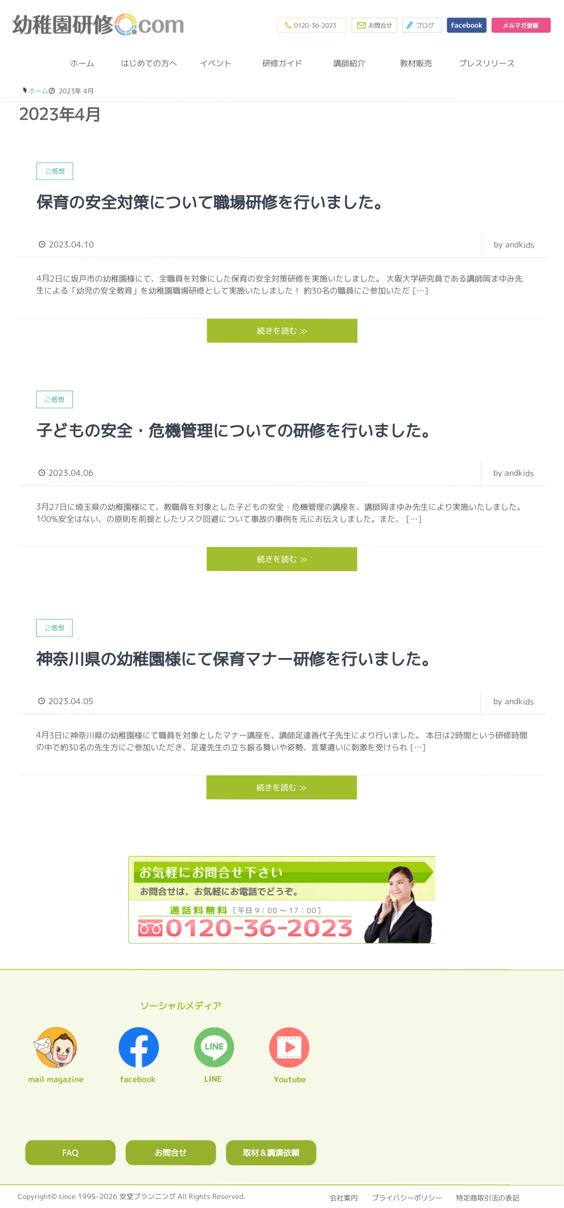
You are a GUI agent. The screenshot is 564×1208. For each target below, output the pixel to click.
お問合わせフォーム (372, 25)
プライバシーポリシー (407, 1196)
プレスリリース (483, 63)
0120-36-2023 (309, 25)
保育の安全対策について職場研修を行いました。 (213, 202)
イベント (216, 63)
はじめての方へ (149, 63)
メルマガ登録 (521, 25)
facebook (466, 25)
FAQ (70, 1151)
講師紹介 (349, 63)
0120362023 (282, 899)
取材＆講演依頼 (271, 1151)
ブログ (420, 25)
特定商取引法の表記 (487, 1196)
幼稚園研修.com (101, 25)
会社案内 (344, 1196)
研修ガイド (282, 63)
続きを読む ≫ (282, 330)
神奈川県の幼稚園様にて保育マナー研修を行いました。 (237, 658)
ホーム (82, 63)
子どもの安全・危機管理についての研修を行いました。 (237, 430)
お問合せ (171, 1151)
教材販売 (416, 63)
